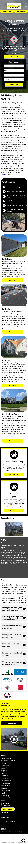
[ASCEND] (20, 680)
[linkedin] (7, 813)
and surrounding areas (7, 797)
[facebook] (2, 813)
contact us (4, 174)
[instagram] (5, 813)
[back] (3, 529)
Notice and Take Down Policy (8, 839)
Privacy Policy (3, 837)
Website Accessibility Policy (20, 839)
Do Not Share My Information (13, 837)
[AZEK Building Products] (7, 680)
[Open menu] (26, 6)
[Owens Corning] (20, 687)
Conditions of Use (23, 837)
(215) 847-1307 (5, 806)
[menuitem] (3, 831)
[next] (25, 529)
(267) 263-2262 (5, 804)
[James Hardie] (7, 672)
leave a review (7, 562)
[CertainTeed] (20, 672)
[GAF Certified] (7, 687)
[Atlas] (7, 695)
